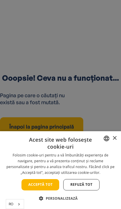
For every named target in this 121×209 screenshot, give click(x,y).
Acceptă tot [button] (40, 184)
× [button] (114, 138)
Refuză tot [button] (81, 184)
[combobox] (15, 204)
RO (11, 204)
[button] (60, 198)
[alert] (60, 104)
